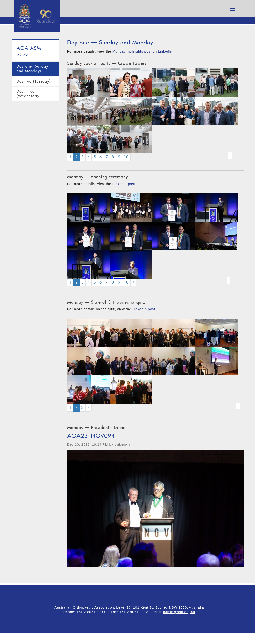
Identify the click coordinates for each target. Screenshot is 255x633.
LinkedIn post (123, 184)
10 (126, 156)
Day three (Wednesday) (29, 94)
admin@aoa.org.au (179, 612)
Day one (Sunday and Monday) (32, 69)
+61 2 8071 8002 (135, 612)
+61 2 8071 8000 (92, 612)
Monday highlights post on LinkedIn (142, 51)
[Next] (133, 282)
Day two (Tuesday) (34, 81)
